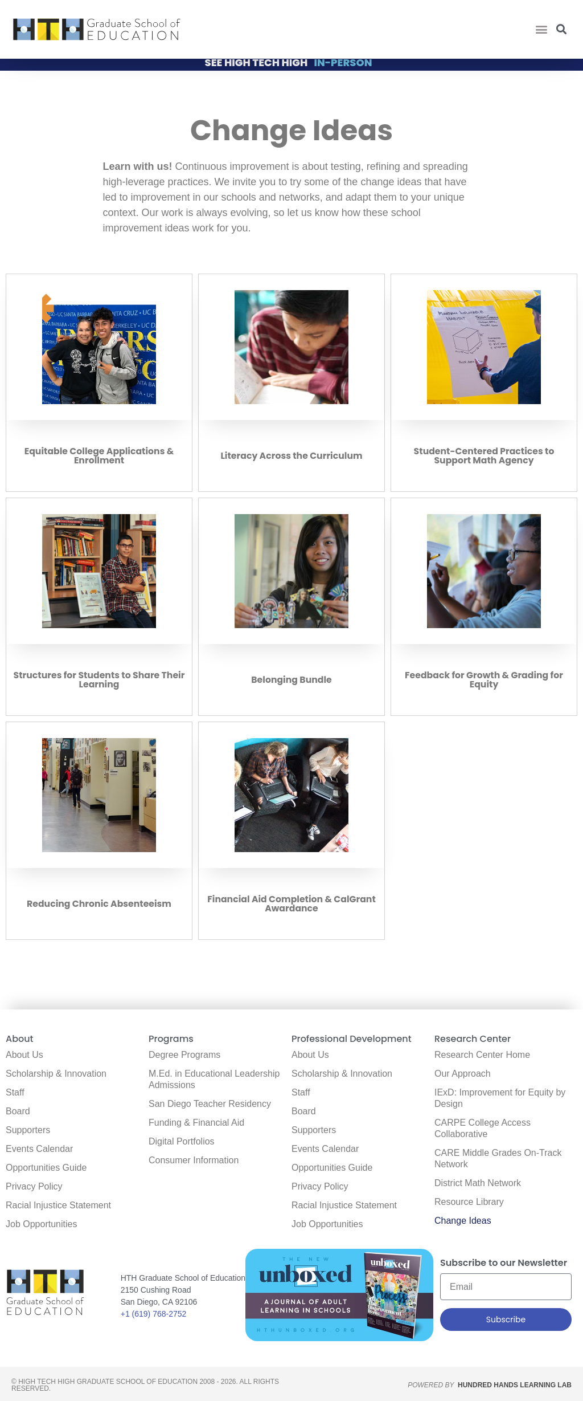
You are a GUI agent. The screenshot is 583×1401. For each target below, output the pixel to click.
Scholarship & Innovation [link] (56, 1073)
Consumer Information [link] (194, 1160)
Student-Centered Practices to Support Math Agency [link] (484, 459)
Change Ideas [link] (462, 1220)
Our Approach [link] (462, 1073)
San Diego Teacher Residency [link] (210, 1104)
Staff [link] (15, 1092)
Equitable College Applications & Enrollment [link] (99, 459)
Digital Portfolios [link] (182, 1141)
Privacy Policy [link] (34, 1186)
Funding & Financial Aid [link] (196, 1122)
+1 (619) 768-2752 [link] (154, 1313)
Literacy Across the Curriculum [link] (291, 460)
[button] (541, 29)
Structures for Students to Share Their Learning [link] (99, 683)
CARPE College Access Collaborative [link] (482, 1128)
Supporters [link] (28, 1130)
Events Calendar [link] (39, 1149)
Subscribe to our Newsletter (503, 1264)
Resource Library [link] (469, 1202)
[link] (96, 29)
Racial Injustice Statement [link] (58, 1205)
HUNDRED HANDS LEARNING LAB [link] (515, 1385)
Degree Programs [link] (184, 1055)
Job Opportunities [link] (41, 1224)
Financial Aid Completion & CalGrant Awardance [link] (291, 907)
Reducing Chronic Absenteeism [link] (99, 908)
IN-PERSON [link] (343, 66)
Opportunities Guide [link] (46, 1167)
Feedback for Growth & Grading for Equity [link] (484, 683)
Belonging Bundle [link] (291, 684)
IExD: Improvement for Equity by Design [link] (499, 1098)
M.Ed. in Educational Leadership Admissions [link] (214, 1079)
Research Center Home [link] (482, 1055)
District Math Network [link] (477, 1183)
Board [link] (18, 1111)
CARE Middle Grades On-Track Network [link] (497, 1158)
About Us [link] (24, 1055)
